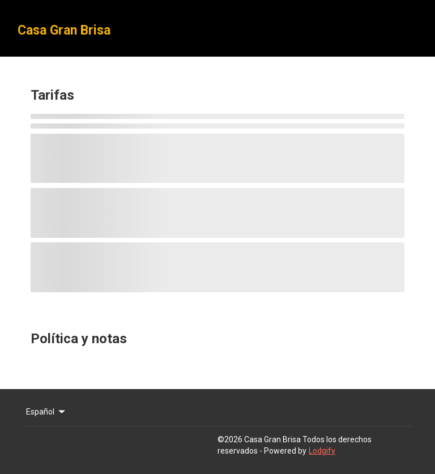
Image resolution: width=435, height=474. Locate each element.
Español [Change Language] (46, 412)
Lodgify (322, 450)
